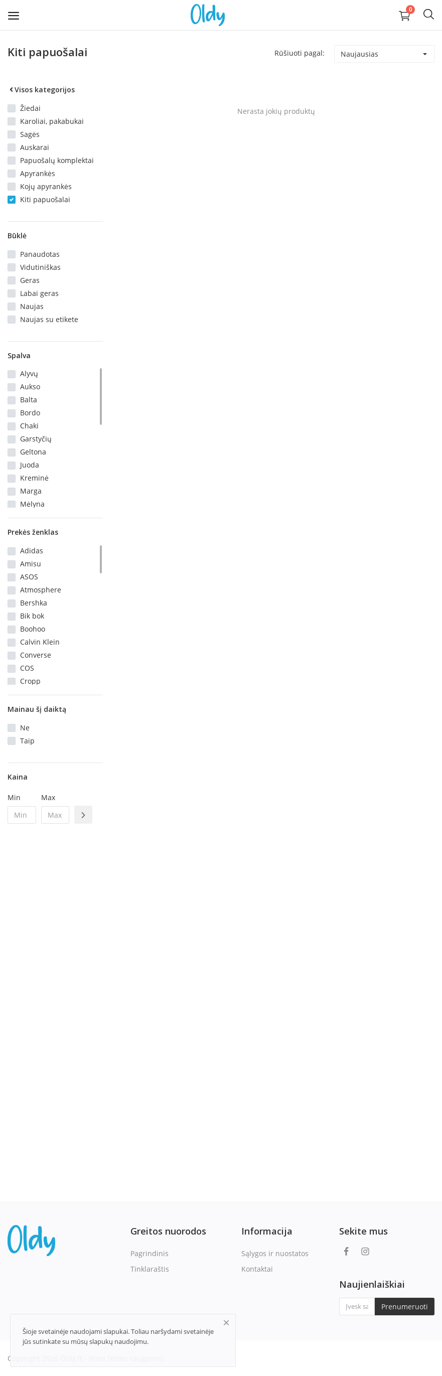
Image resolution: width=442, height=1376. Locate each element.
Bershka (33, 602)
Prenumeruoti (404, 1306)
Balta (28, 399)
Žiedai (30, 108)
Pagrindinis (149, 1253)
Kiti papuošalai (45, 199)
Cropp (30, 681)
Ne (25, 727)
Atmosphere (40, 589)
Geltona (33, 451)
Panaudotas (40, 254)
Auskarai (34, 147)
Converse (35, 655)
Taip (27, 740)
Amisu (30, 563)
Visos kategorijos (41, 89)
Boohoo (32, 629)
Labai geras (39, 293)
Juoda (29, 465)
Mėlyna (32, 504)
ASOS (29, 576)
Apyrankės (37, 173)
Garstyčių (36, 438)
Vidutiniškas (40, 267)
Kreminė (34, 478)
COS (27, 668)
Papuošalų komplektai (57, 160)
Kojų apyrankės (46, 186)
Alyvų (29, 373)
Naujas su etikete (49, 319)
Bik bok (32, 616)
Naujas (32, 306)
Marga (31, 491)
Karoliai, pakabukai (52, 121)
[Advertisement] (55, 994)
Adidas (31, 550)
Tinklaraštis (149, 1269)
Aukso (30, 386)
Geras (30, 280)
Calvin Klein (40, 642)
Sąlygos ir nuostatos (275, 1253)
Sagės (30, 134)
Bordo (30, 412)
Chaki (29, 425)
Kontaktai (257, 1269)
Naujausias (359, 54)
